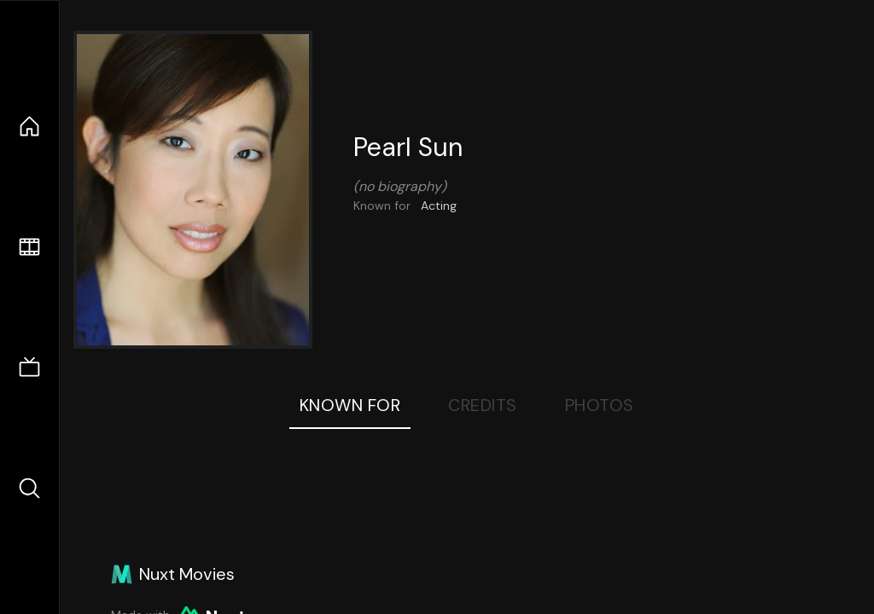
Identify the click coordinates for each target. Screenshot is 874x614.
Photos (599, 405)
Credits (482, 405)
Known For (350, 405)
